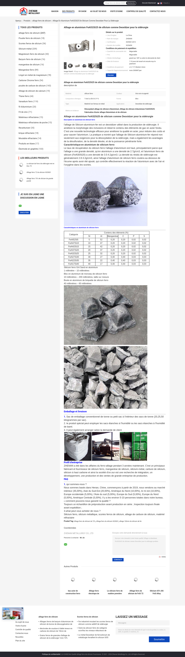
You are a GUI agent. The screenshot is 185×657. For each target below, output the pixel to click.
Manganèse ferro (26, 70)
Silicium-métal (25, 49)
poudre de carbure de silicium (32, 85)
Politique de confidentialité (51, 654)
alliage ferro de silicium (41, 21)
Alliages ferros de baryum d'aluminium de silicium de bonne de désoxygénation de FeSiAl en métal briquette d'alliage (56, 623)
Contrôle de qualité (136, 11)
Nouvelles (19, 637)
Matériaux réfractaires (29, 117)
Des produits (68, 11)
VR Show (82, 11)
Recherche (131, 3)
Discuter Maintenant (149, 3)
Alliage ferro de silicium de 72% (84, 521)
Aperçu (18, 21)
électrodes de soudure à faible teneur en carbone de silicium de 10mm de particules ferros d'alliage (56, 630)
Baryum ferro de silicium (30, 59)
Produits (27, 21)
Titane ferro (24, 96)
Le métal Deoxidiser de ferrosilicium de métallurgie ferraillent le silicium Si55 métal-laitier (94, 636)
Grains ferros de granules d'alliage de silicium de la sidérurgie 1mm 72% (55, 636)
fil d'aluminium (25, 107)
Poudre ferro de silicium (29, 38)
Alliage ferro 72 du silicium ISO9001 (39, 172)
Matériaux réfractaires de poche (33, 122)
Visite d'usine (116, 11)
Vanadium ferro (26, 101)
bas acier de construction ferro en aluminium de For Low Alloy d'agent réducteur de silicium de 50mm (73, 592)
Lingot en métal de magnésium (33, 75)
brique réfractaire (26, 133)
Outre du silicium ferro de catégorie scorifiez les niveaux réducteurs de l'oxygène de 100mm (92, 629)
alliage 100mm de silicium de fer (130, 521)
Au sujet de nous (98, 11)
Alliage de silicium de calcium (32, 91)
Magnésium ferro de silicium (32, 54)
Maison (54, 11)
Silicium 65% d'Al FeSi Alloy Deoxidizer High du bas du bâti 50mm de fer (156, 592)
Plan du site (20, 641)
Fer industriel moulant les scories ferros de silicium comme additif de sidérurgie (95, 622)
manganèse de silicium (29, 64)
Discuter (111, 75)
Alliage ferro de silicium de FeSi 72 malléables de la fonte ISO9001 (135, 592)
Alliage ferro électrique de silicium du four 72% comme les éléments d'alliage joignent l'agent (94, 592)
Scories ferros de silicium (30, 43)
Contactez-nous (158, 11)
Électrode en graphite (28, 149)
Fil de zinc (23, 112)
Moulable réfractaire (28, 138)
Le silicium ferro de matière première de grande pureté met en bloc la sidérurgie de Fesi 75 (115, 592)
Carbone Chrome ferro (29, 80)
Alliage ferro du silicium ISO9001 (107, 521)
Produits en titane (27, 143)
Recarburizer (24, 128)
